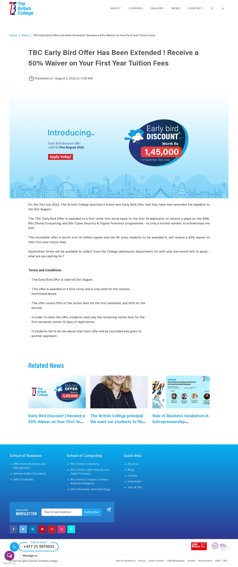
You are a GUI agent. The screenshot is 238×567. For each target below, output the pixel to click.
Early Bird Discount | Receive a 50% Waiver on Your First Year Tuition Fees (56, 422)
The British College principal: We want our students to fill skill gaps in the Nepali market (118, 422)
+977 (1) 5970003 (38, 547)
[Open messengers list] (9, 556)
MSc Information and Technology (90, 489)
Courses (136, 8)
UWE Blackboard (175, 561)
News (176, 8)
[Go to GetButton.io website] (9, 563)
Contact (195, 8)
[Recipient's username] (61, 512)
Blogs (131, 470)
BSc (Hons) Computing (85, 464)
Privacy (142, 561)
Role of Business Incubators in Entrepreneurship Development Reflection (180, 422)
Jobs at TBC (135, 487)
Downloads (135, 481)
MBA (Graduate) (24, 479)
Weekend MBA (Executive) (30, 474)
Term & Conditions (125, 561)
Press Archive (205, 561)
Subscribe (91, 512)
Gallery (157, 8)
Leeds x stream (156, 561)
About (116, 8)
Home (13, 35)
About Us (133, 464)
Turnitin (191, 561)
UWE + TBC (221, 561)
